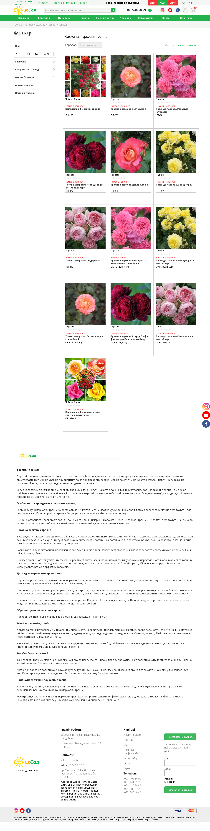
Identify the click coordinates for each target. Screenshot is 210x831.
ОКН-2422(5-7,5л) (120, 266)
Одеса (94, 781)
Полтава (86, 781)
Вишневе (93, 796)
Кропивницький (69, 793)
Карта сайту (130, 758)
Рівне (94, 787)
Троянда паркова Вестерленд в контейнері (84, 338)
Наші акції (186, 18)
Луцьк (87, 787)
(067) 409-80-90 (137, 10)
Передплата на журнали (180, 736)
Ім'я (166, 758)
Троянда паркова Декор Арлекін (130, 184)
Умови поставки (133, 734)
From (25, 54)
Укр (190, 2)
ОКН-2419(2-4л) (73, 342)
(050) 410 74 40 (132, 785)
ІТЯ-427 (69, 190)
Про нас (19, 4)
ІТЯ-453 (69, 266)
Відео (152, 2)
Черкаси (84, 790)
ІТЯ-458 (114, 190)
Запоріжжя (67, 787)
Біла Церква (84, 793)
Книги (166, 18)
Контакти (43, 2)
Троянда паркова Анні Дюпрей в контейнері (175, 262)
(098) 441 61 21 (132, 782)
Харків (69, 781)
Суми (64, 784)
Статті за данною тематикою (181, 45)
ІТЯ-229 (69, 115)
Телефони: (131, 773)
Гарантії (84, 2)
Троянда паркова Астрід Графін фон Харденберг (84, 186)
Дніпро (77, 781)
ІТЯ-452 (160, 190)
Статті (173, 2)
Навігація (130, 729)
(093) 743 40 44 (132, 792)
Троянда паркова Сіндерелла (82, 260)
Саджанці (24, 18)
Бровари (65, 796)
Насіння (84, 18)
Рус (183, 2)
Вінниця (77, 784)
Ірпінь (73, 796)
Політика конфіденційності (133, 751)
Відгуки (128, 763)
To (44, 54)
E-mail (167, 768)
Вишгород (83, 796)
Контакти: (67, 755)
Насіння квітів (105, 18)
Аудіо (162, 2)
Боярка (65, 799)
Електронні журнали (64, 2)
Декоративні (145, 18)
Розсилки (169, 778)
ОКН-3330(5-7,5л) (165, 266)
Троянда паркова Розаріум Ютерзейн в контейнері (127, 262)
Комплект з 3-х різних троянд (83, 108)
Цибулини (64, 18)
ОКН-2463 (70, 418)
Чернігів (75, 790)
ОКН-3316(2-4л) (164, 342)
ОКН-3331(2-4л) (119, 342)
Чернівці (93, 790)
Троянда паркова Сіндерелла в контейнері (174, 338)
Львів (70, 784)
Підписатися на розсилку (180, 789)
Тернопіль (78, 787)
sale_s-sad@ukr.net (71, 760)
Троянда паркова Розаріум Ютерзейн (172, 110)
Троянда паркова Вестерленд (128, 108)
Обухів (72, 799)
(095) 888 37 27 (132, 789)
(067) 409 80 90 (132, 778)
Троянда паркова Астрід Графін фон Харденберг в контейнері (130, 338)
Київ (63, 781)
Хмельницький (89, 784)
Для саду (125, 18)
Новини (169, 781)
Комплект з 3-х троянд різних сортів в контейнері (83, 413)
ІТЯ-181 (160, 115)
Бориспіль (96, 793)
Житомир (66, 790)
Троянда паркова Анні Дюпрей (174, 184)
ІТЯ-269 (114, 115)
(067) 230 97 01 (73, 765)
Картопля (44, 18)
